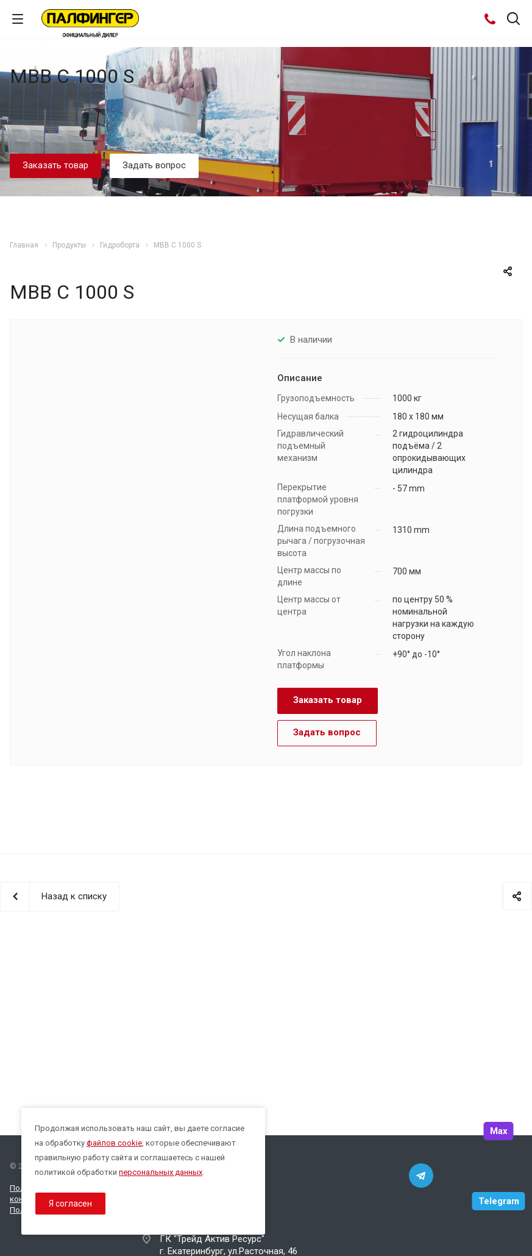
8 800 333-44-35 (194, 1189)
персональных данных (160, 1172)
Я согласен (70, 1203)
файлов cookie (114, 1142)
